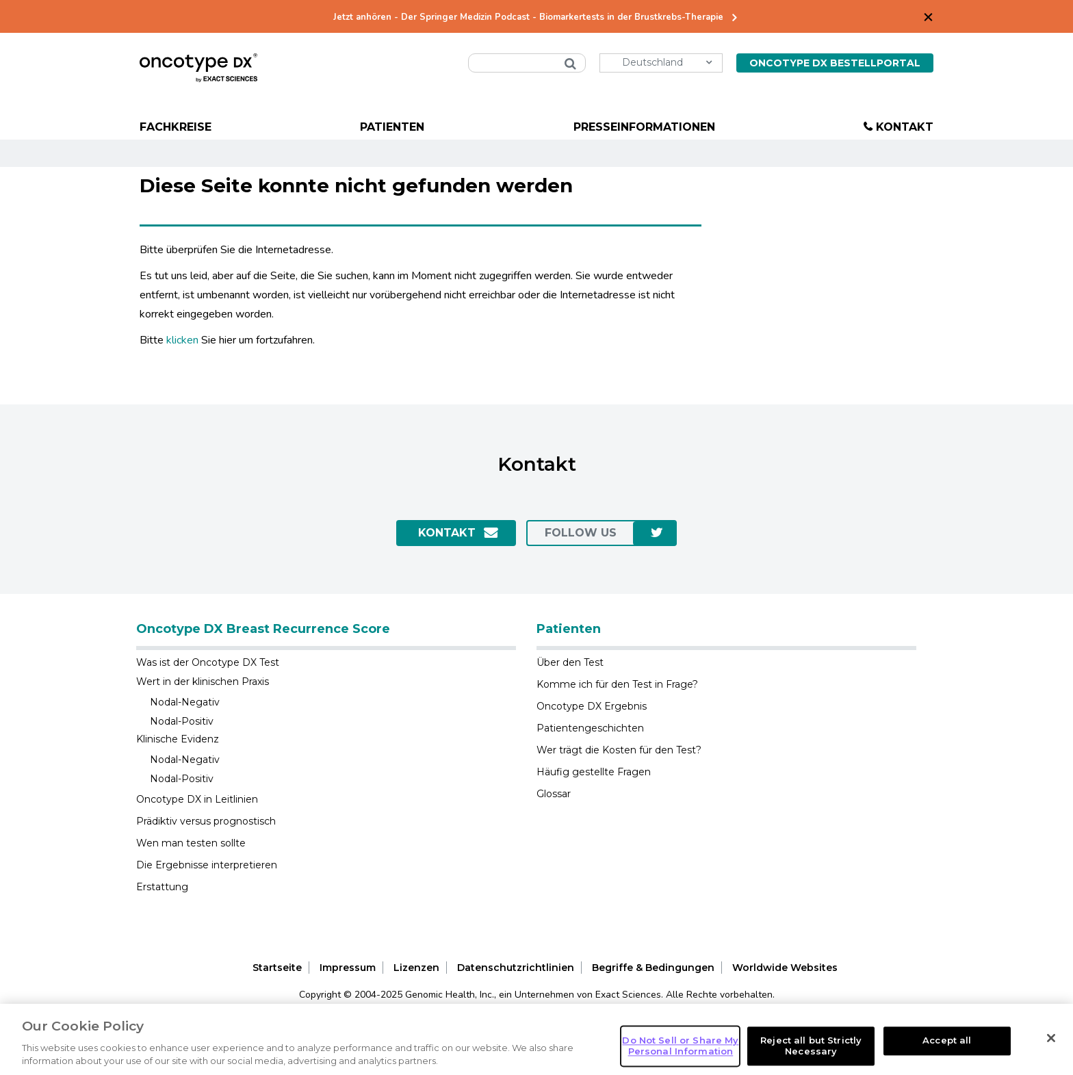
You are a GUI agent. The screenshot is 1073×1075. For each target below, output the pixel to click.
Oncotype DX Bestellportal (834, 63)
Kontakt (904, 126)
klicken (182, 340)
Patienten (392, 126)
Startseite (277, 967)
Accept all (946, 1040)
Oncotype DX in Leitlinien (197, 799)
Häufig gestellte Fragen (593, 772)
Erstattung (162, 887)
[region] (536, 1039)
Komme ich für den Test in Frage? (617, 684)
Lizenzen (416, 967)
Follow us (581, 532)
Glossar (553, 794)
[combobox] (527, 63)
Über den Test (570, 662)
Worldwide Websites (785, 967)
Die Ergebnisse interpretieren (206, 865)
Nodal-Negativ (185, 702)
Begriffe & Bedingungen (653, 967)
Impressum (348, 967)
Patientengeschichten (590, 728)
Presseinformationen (644, 126)
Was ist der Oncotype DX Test (207, 662)
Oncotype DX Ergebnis (591, 706)
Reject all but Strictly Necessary (811, 1046)
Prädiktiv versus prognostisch (206, 821)
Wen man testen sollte (191, 843)
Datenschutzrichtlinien (515, 967)
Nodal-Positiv (182, 721)
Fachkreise (175, 126)
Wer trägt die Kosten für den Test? (618, 750)
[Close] (1051, 1038)
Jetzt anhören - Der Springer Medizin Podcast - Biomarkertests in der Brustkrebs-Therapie (528, 17)
